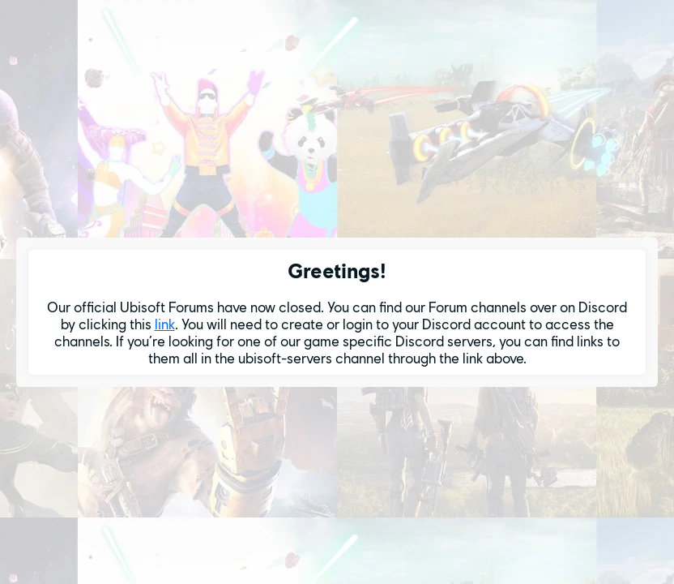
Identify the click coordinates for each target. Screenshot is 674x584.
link (165, 324)
